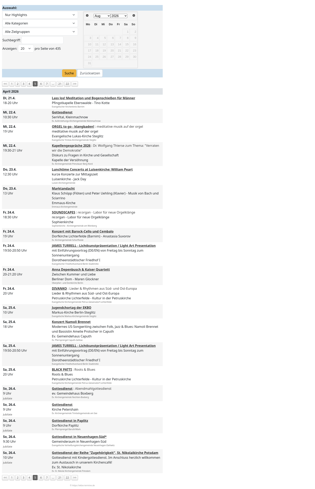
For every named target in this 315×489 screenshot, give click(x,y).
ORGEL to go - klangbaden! (73, 126)
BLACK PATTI (62, 369)
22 (67, 84)
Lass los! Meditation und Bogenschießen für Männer (93, 98)
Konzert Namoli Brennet (71, 322)
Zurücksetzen (90, 73)
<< (5, 84)
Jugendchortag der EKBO (71, 307)
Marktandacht (63, 188)
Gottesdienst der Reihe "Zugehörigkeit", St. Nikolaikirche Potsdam (105, 453)
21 (59, 84)
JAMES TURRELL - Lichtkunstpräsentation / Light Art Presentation (104, 245)
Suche (69, 73)
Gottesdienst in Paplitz (70, 420)
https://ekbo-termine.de (83, 485)
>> (74, 84)
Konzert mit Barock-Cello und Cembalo (83, 231)
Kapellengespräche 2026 (71, 145)
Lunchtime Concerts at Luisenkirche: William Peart (92, 169)
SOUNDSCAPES (63, 212)
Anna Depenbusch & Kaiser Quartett (81, 269)
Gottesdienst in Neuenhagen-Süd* (79, 436)
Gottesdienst (62, 112)
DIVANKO (59, 288)
